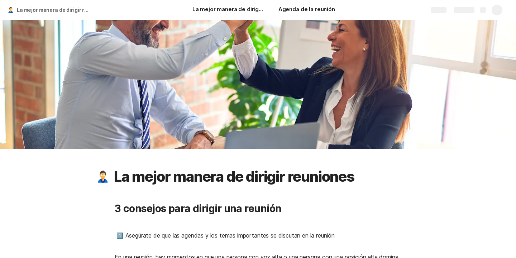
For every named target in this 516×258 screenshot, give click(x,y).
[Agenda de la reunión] (306, 10)
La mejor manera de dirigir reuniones (55, 10)
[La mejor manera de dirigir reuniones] (228, 10)
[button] (103, 176)
